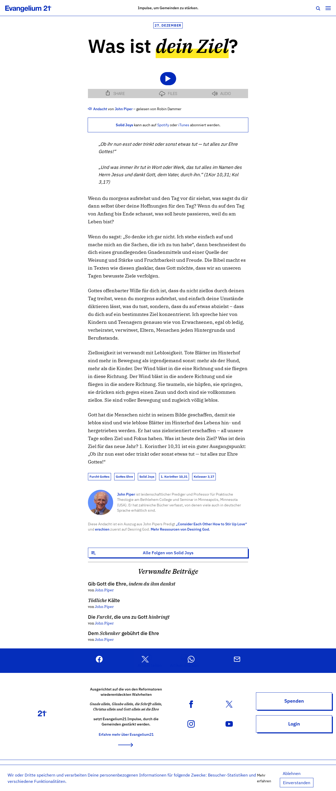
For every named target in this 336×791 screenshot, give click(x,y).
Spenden (294, 701)
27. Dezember (168, 25)
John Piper (126, 494)
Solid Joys (146, 476)
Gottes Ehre (124, 476)
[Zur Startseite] (34, 7)
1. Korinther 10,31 (174, 476)
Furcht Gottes (99, 476)
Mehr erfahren (264, 778)
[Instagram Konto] (191, 723)
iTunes (183, 124)
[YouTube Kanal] (229, 723)
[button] (150, 660)
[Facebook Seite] (191, 703)
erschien (102, 529)
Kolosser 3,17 (204, 476)
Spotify (163, 124)
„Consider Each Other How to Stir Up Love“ (211, 523)
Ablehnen (292, 773)
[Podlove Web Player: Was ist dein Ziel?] (168, 81)
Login (294, 724)
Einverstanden (296, 782)
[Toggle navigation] (328, 8)
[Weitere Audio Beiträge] (90, 108)
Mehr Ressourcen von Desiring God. (180, 529)
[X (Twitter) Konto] (229, 703)
